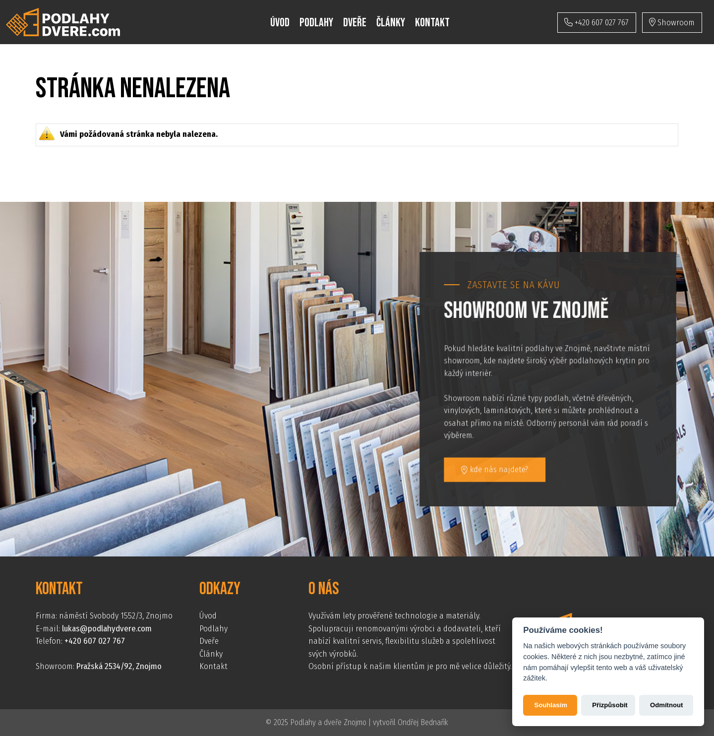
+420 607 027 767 (596, 22)
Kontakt (432, 22)
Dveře (354, 22)
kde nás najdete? (496, 468)
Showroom (672, 22)
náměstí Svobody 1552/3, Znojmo (116, 616)
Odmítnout (666, 705)
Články (390, 22)
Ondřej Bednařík (423, 722)
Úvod (280, 22)
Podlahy (316, 22)
